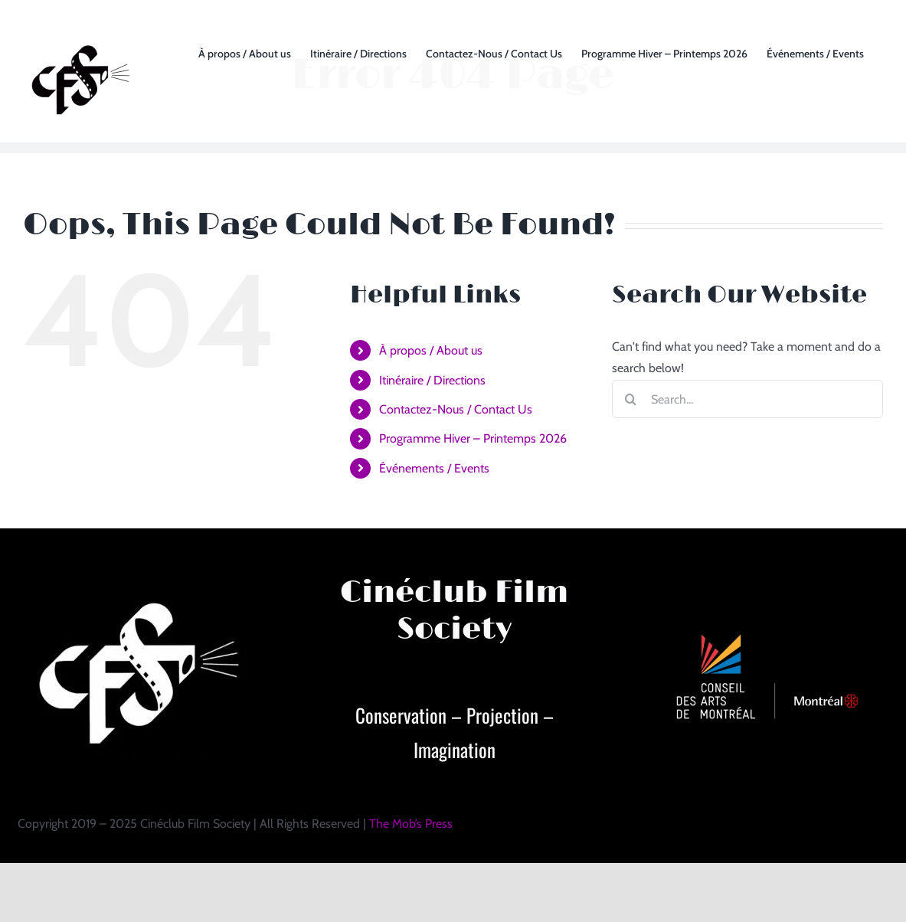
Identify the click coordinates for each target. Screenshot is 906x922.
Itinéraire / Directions (432, 380)
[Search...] (747, 399)
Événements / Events (434, 468)
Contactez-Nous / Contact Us (455, 409)
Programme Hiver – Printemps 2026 (473, 438)
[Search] (631, 399)
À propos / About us (430, 350)
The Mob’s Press (411, 823)
